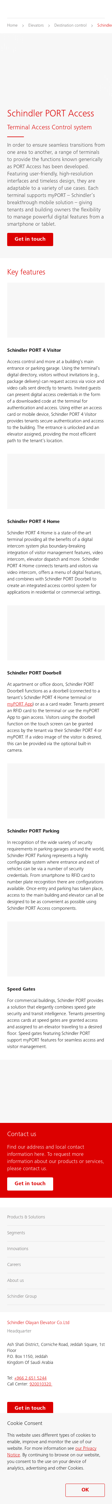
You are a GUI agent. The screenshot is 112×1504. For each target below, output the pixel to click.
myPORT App (20, 704)
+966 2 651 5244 (30, 1378)
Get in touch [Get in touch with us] (30, 1184)
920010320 (41, 1384)
